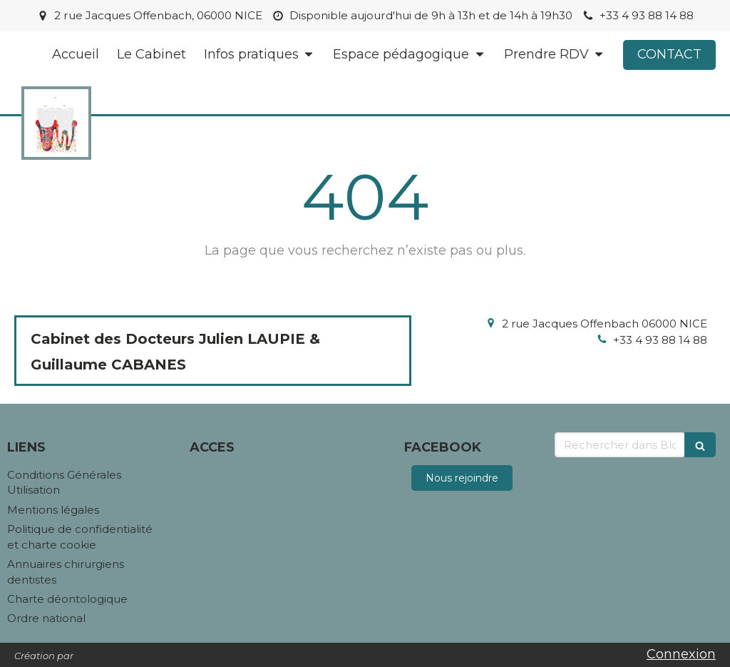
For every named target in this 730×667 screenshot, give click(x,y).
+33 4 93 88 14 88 (660, 340)
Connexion (681, 654)
